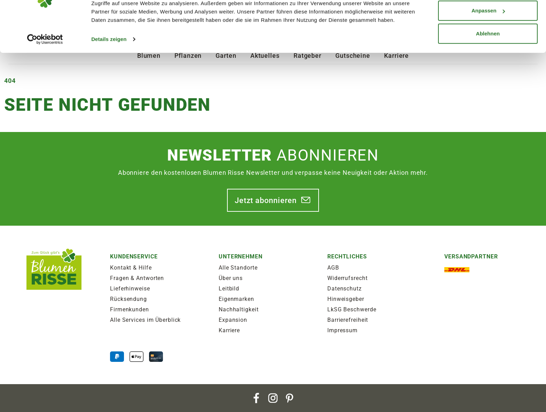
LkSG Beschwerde (351, 309)
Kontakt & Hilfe (131, 267)
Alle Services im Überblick (145, 320)
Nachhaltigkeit (239, 309)
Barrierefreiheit (347, 320)
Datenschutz (344, 288)
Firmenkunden (129, 309)
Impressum (342, 330)
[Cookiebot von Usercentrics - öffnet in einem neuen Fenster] (45, 69)
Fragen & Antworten (137, 278)
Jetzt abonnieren (266, 200)
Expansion (233, 320)
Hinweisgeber (345, 299)
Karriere (229, 330)
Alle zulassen (487, 18)
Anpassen (488, 41)
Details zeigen (108, 69)
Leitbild (229, 288)
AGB (333, 267)
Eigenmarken (236, 299)
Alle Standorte (238, 267)
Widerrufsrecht (347, 278)
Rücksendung (128, 299)
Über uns (231, 278)
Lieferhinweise (130, 288)
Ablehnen (488, 64)
